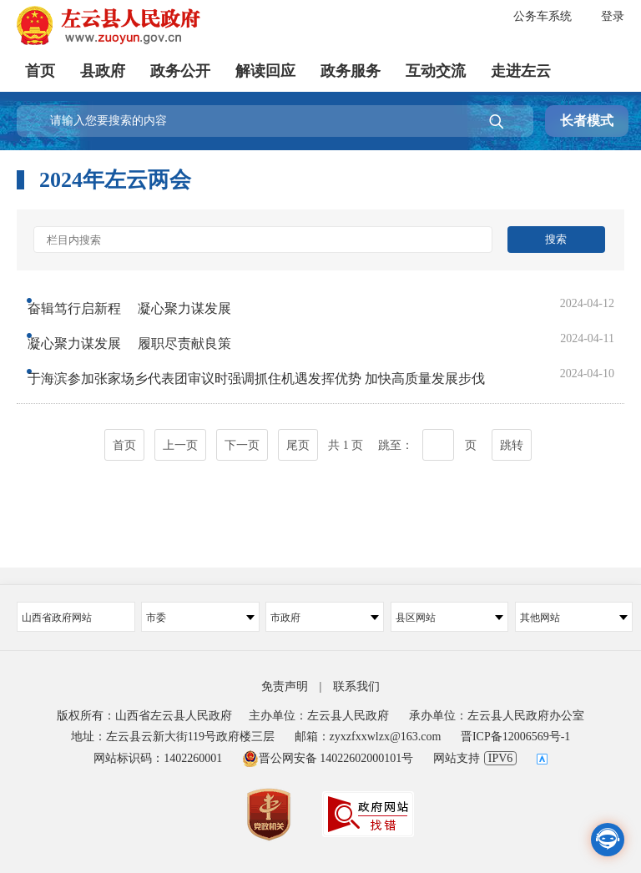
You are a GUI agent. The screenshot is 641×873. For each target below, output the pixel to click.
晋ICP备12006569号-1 (515, 736)
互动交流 (436, 71)
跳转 (511, 439)
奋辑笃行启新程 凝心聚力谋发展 (144, 301)
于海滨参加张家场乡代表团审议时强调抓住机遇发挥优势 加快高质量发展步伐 (271, 368)
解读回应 (265, 71)
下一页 (242, 439)
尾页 (298, 439)
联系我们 (356, 686)
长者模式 (586, 121)
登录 (612, 16)
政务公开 (180, 71)
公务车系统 (542, 16)
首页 (40, 71)
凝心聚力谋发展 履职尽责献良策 (144, 334)
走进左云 (521, 71)
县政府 (102, 71)
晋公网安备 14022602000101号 (328, 758)
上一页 (180, 439)
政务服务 (350, 71)
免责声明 (284, 686)
